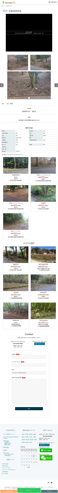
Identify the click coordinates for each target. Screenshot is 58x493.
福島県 (30, 434)
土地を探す (6, 442)
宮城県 (26, 434)
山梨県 (35, 439)
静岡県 (26, 442)
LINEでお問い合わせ (8, 454)
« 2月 (28, 467)
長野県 (23, 442)
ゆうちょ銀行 (5, 473)
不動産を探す (6, 440)
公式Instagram (7, 455)
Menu (54, 2)
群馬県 (26, 437)
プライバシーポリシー (7, 467)
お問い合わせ (6, 452)
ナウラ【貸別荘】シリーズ (9, 434)
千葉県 (34, 437)
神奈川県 (27, 439)
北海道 (23, 434)
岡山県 (30, 442)
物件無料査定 (6, 447)
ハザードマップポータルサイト (9, 469)
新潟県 (31, 439)
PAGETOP (49, 491)
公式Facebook (5, 463)
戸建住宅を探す (7, 443)
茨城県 (34, 434)
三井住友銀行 (5, 471)
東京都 (23, 439)
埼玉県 (30, 437)
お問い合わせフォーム (39, 343)
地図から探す (7, 444)
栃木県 (23, 437)
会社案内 (5, 450)
